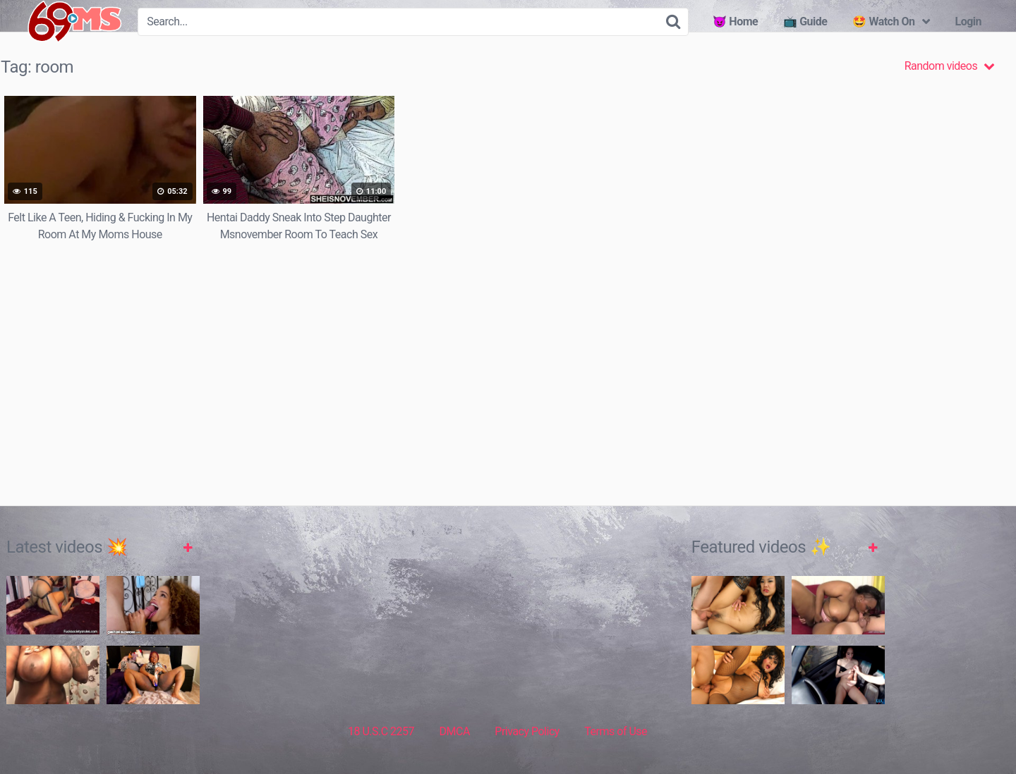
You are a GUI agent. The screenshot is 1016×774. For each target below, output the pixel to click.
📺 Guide (805, 21)
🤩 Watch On (883, 21)
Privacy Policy (527, 731)
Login (968, 21)
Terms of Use (615, 731)
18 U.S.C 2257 (381, 731)
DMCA (455, 731)
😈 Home (735, 21)
